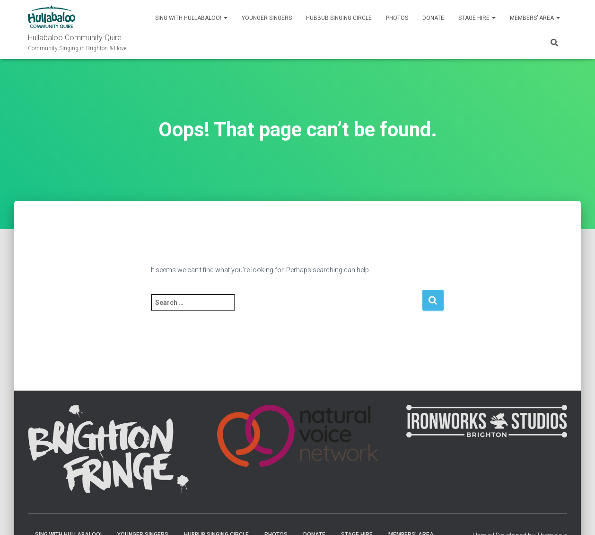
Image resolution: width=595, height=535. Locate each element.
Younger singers (267, 18)
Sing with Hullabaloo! (191, 18)
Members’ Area (535, 18)
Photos (397, 18)
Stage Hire (477, 18)
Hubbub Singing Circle (339, 18)
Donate (433, 18)
